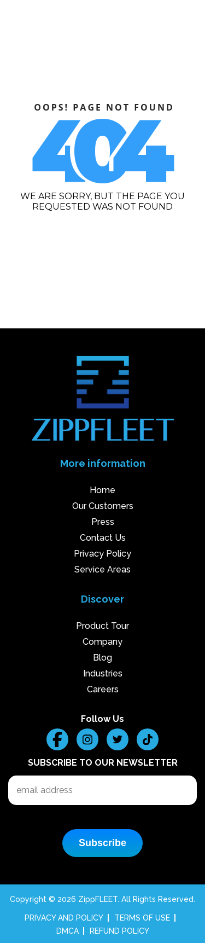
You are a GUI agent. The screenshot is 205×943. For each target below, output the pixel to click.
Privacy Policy (102, 553)
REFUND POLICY (119, 931)
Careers (103, 689)
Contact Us (103, 538)
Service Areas (102, 569)
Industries (102, 673)
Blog (102, 657)
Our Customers (102, 506)
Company (102, 642)
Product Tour (102, 626)
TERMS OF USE (142, 917)
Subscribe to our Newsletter (103, 762)
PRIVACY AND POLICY (64, 917)
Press (102, 522)
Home (102, 490)
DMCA (67, 931)
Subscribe (102, 842)
